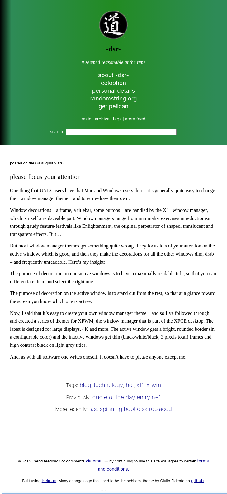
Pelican (49, 480)
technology (108, 384)
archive (102, 118)
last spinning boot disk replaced (130, 408)
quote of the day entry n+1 (126, 397)
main (86, 118)
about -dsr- (113, 74)
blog (85, 384)
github (197, 480)
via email (94, 460)
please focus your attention (45, 176)
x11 (140, 384)
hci (130, 384)
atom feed (135, 118)
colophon (113, 82)
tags (117, 118)
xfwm (153, 384)
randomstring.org (113, 98)
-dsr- (113, 49)
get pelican (114, 106)
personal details (113, 90)
